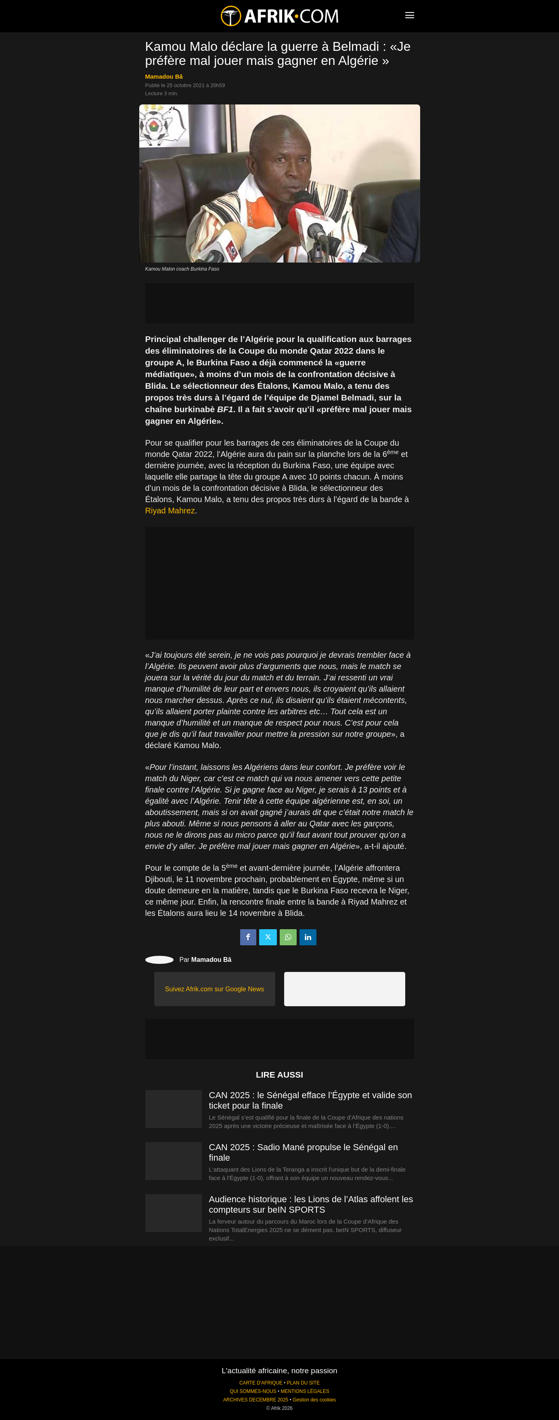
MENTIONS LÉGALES (305, 1391)
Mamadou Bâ (164, 76)
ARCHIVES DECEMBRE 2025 (255, 1400)
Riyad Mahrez (170, 510)
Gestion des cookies (314, 1400)
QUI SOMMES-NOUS (253, 1391)
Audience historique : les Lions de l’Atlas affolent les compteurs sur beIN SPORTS (311, 1204)
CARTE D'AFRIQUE (261, 1383)
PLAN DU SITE (303, 1383)
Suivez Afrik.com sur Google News (214, 989)
